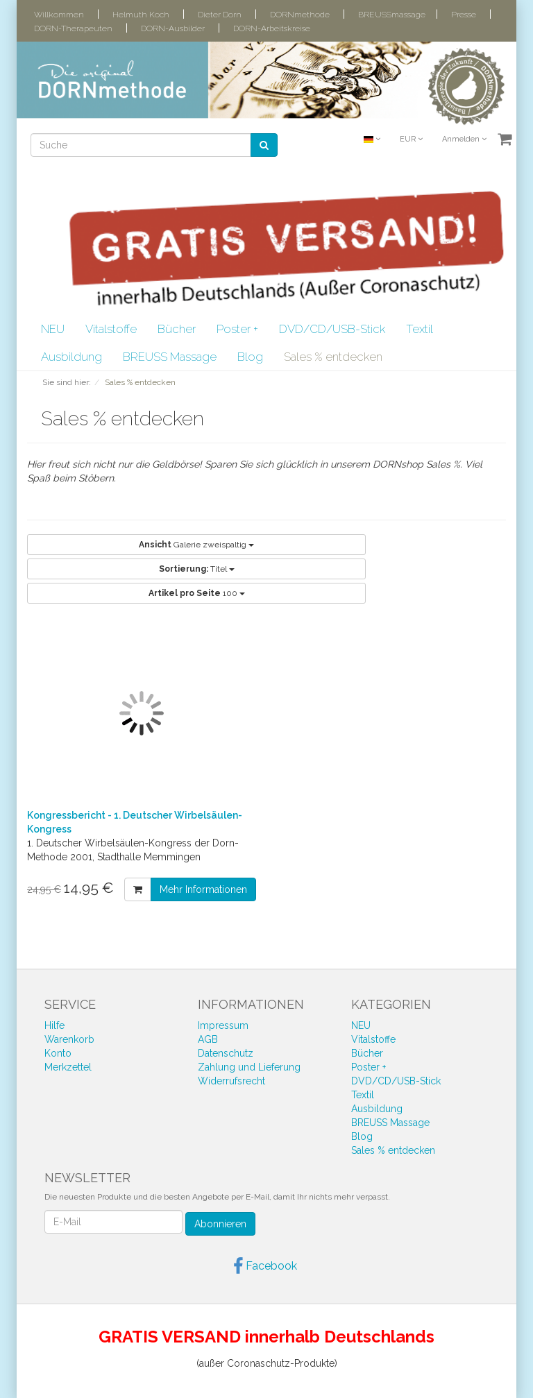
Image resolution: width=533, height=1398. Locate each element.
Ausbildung (71, 357)
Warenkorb (69, 1039)
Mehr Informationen (203, 889)
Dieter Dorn (220, 14)
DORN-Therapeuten (73, 28)
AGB (208, 1039)
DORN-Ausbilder (173, 28)
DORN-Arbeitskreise (271, 28)
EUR (411, 139)
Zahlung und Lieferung (249, 1067)
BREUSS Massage (170, 357)
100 (197, 593)
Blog (250, 357)
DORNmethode (300, 14)
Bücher (177, 329)
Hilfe (54, 1025)
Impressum (223, 1025)
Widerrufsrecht (231, 1080)
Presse (463, 14)
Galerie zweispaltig (196, 544)
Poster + (237, 329)
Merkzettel (68, 1067)
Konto (57, 1053)
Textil (419, 329)
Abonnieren (220, 1223)
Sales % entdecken (333, 357)
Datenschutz (225, 1053)
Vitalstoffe (111, 329)
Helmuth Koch (140, 14)
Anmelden (464, 139)
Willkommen (59, 14)
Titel (197, 569)
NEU (53, 329)
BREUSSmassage (391, 14)
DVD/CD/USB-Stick (332, 329)
